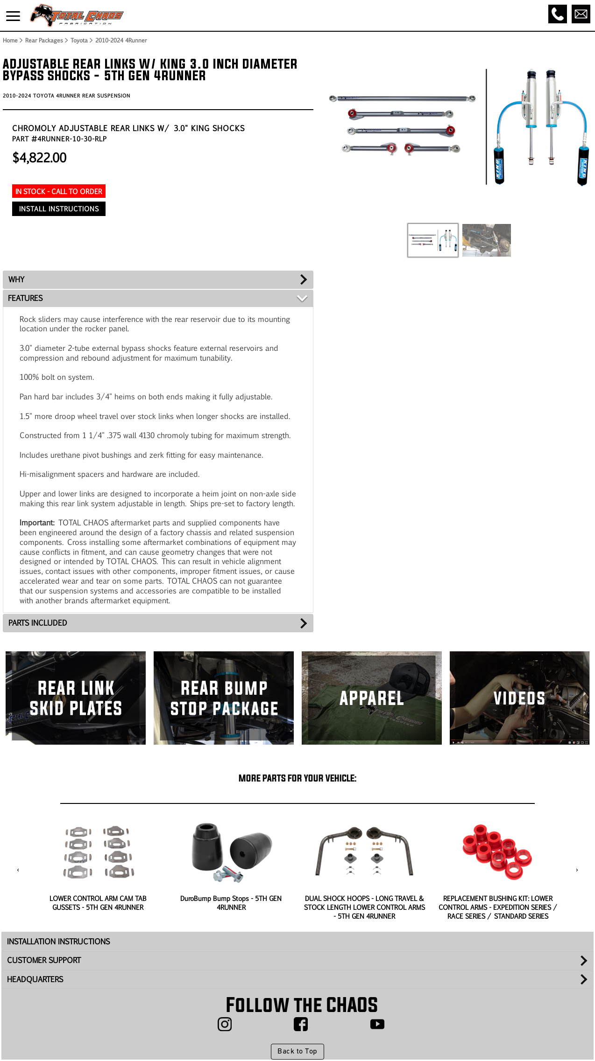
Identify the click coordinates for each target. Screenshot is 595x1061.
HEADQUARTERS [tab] (35, 979)
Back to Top (297, 1051)
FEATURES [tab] (25, 298)
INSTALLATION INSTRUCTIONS (58, 941)
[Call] (557, 14)
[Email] (581, 14)
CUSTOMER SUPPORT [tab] (44, 960)
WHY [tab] (16, 279)
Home (10, 40)
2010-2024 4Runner (121, 40)
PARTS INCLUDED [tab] (37, 623)
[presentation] (17, 870)
